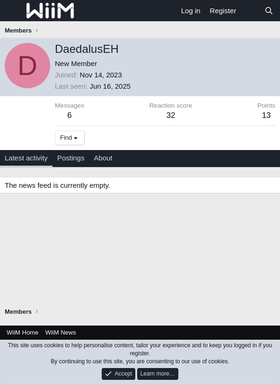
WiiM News (60, 332)
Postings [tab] (71, 158)
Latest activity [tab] (26, 158)
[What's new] (250, 10)
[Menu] (13, 10)
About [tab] (103, 158)
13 (266, 115)
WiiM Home (22, 332)
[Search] (269, 10)
